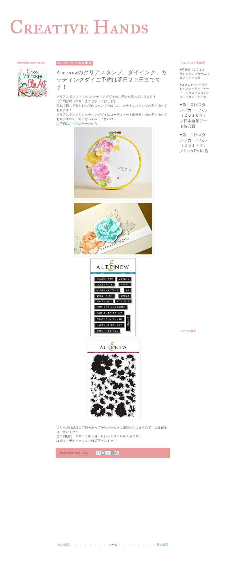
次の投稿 (63, 544)
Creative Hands (79, 27)
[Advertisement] (113, 503)
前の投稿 (162, 544)
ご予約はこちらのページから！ (78, 123)
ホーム (113, 544)
